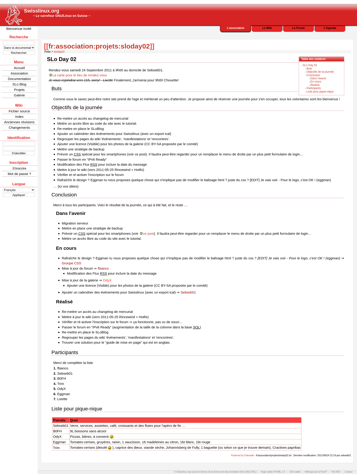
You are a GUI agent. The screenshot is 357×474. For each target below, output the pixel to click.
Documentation (19, 79)
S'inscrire (19, 168)
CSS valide (294, 472)
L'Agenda (330, 28)
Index (19, 116)
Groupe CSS (71, 263)
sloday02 (59, 51)
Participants (314, 88)
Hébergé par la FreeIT (316, 472)
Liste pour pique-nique (320, 91)
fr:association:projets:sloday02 (99, 46)
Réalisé (314, 85)
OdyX (107, 280)
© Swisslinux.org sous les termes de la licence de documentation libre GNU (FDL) (215, 472)
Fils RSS (336, 472)
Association (19, 73)
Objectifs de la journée (320, 71)
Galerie (19, 95)
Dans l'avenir (318, 78)
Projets (19, 90)
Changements (19, 127)
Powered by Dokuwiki (242, 455)
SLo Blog (19, 84)
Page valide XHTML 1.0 (273, 472)
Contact (348, 472)
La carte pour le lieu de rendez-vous (79, 75)
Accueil (19, 68)
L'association (235, 28)
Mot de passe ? (19, 174)
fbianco (103, 268)
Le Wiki (267, 28)
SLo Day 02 (310, 65)
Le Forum (298, 28)
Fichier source (19, 111)
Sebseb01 (188, 292)
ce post (148, 233)
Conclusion (313, 75)
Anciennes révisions (19, 122)
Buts (309, 68)
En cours (315, 81)
